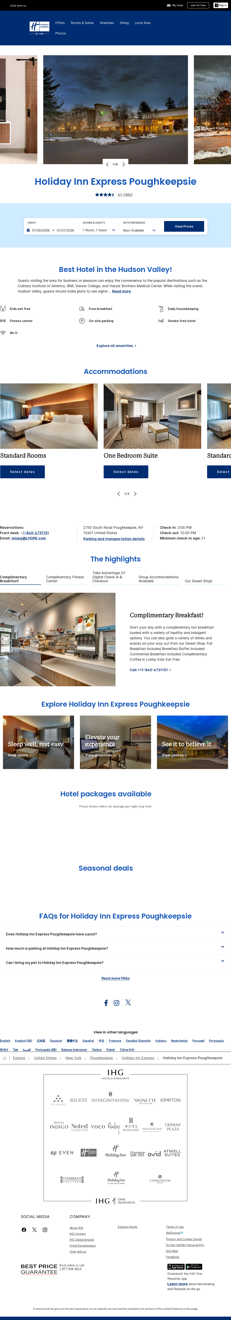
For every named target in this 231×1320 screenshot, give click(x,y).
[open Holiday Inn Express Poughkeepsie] (192, 1058)
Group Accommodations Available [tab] (158, 579)
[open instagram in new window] (114, 1003)
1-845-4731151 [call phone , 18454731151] (36, 533)
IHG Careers (78, 1233)
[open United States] (45, 1058)
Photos (60, 33)
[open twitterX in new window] (126, 1003)
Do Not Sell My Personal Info (185, 1245)
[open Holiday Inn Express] (138, 1058)
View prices (184, 226)
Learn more (177, 1284)
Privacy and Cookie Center (184, 1239)
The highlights (115, 559)
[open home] (6, 1058)
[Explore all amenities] (116, 346)
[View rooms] (19, 756)
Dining (124, 23)
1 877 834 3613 (70, 1269)
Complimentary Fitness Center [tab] (65, 579)
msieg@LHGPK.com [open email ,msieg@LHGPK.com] (29, 538)
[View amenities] (99, 756)
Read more (121, 291)
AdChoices (174, 1233)
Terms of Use (175, 1227)
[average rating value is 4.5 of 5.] (109, 194)
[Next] (123, 164)
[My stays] (175, 5)
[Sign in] (220, 5)
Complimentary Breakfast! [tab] (13, 579)
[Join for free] (198, 5)
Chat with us (18, 5)
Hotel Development (83, 1245)
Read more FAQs (115, 978)
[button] (22, 472)
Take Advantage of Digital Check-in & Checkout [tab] (108, 577)
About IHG (76, 1227)
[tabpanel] (115, 639)
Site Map (172, 1251)
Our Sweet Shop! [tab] (198, 581)
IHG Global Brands (82, 1239)
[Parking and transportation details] (114, 539)
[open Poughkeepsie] (101, 1058)
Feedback (172, 1257)
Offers (60, 23)
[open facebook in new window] (104, 1003)
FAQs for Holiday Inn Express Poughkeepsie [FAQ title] (115, 916)
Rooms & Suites (82, 23)
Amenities (107, 23)
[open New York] (73, 1058)
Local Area (143, 23)
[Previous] (108, 164)
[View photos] (173, 756)
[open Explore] (20, 1058)
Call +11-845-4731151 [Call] (149, 670)
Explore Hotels (127, 1227)
